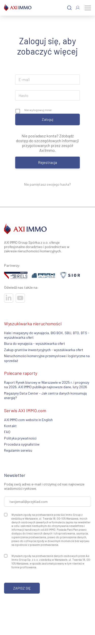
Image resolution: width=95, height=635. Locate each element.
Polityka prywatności (20, 438)
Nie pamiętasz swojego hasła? (47, 184)
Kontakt (10, 426)
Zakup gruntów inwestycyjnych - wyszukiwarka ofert (43, 350)
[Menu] (88, 8)
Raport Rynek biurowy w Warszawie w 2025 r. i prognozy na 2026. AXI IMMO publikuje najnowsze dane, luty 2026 (46, 384)
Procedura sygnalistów (22, 444)
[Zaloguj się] (78, 8)
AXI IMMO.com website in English (28, 420)
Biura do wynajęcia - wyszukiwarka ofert (34, 343)
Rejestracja (47, 162)
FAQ (7, 432)
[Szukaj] (69, 8)
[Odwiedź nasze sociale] (8, 298)
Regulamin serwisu (18, 450)
